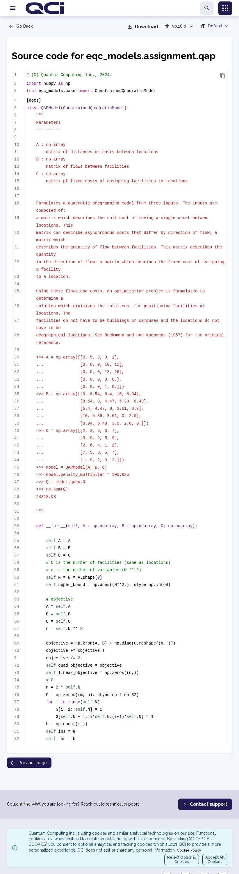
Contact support (204, 804)
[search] (207, 8)
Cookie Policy (189, 850)
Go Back (20, 26)
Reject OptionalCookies (181, 859)
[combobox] (215, 27)
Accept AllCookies (214, 859)
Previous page (28, 763)
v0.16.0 (179, 26)
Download (142, 27)
